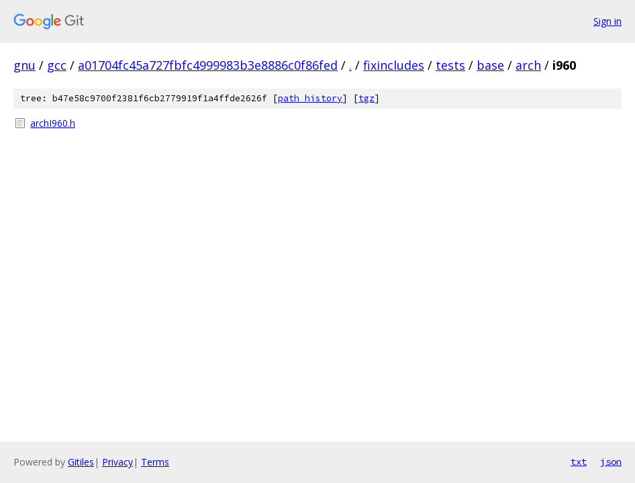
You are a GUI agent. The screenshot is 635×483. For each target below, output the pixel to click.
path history (310, 98)
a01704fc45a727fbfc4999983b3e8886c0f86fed (208, 65)
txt (579, 461)
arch (528, 65)
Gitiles (81, 461)
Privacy (117, 461)
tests (450, 65)
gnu (24, 65)
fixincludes (393, 65)
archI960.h (52, 123)
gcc (56, 65)
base (490, 65)
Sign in (607, 21)
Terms (155, 461)
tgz (366, 98)
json (611, 461)
